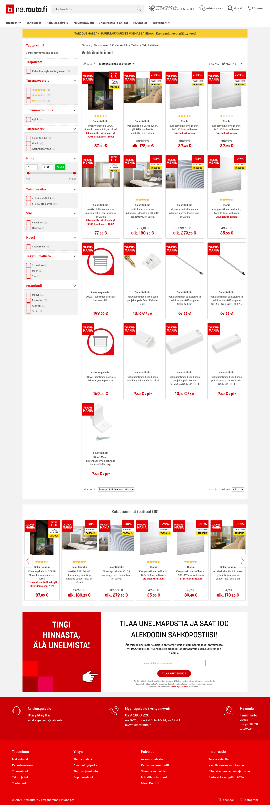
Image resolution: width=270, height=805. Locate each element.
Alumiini (38, 305)
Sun (36, 276)
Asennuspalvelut (43, 148)
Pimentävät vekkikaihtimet (43, 52)
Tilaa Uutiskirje (174, 673)
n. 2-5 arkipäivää (43, 198)
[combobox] (97, 9)
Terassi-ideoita (218, 759)
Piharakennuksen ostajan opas (229, 771)
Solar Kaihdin (42, 138)
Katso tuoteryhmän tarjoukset (51, 71)
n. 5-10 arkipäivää (45, 203)
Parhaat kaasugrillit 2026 (226, 777)
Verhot (135, 45)
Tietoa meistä (83, 759)
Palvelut (147, 751)
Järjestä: (89, 63)
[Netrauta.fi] (26, 9)
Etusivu (86, 45)
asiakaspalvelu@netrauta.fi (46, 720)
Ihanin (37, 143)
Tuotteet (11, 23)
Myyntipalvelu (84, 23)
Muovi (38, 294)
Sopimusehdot (83, 777)
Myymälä (247, 708)
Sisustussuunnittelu (154, 771)
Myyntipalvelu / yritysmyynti (147, 708)
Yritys (78, 751)
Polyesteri (39, 300)
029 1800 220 (137, 715)
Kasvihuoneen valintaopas (226, 765)
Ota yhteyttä (39, 715)
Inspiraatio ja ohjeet (113, 23)
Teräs (37, 311)
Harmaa (38, 228)
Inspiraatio (217, 751)
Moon (37, 270)
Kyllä (37, 119)
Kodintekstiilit (120, 45)
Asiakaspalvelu (57, 23)
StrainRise (39, 265)
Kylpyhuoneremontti (155, 765)
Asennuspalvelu (152, 759)
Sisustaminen (101, 45)
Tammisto (248, 715)
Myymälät (140, 23)
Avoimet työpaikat (86, 765)
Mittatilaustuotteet (154, 777)
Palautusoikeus (22, 765)
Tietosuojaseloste (86, 771)
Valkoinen (39, 222)
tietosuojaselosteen (179, 686)
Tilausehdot (20, 771)
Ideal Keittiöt (150, 783)
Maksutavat (20, 759)
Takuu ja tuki (20, 777)
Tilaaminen (20, 751)
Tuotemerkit (161, 23)
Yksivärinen (40, 246)
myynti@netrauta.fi (138, 725)
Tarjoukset (33, 23)
